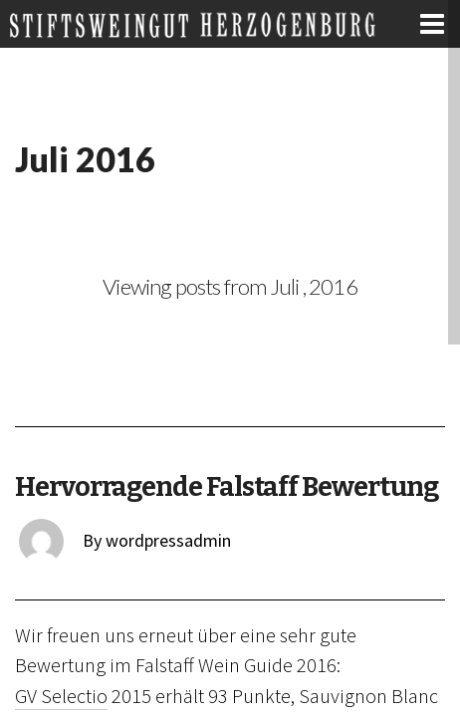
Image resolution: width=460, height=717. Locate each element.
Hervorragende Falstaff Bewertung (226, 487)
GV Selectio (61, 696)
